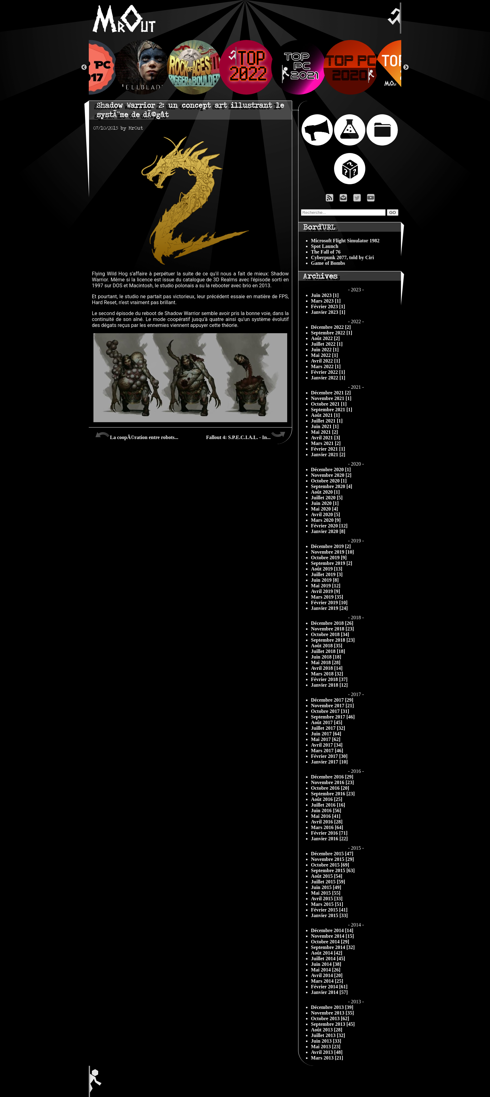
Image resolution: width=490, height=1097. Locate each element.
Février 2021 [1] (328, 449)
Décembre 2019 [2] (331, 546)
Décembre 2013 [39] (332, 1007)
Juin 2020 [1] (325, 503)
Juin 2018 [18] (326, 657)
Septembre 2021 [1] (331, 409)
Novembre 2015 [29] (332, 859)
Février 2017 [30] (329, 756)
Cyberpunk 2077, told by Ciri (342, 257)
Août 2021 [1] (325, 415)
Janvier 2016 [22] (329, 838)
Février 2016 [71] (329, 833)
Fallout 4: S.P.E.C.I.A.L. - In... (246, 435)
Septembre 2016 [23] (333, 793)
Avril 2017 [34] (326, 745)
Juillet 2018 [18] (328, 651)
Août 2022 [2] (325, 338)
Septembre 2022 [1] (331, 332)
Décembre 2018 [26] (332, 623)
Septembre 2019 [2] (331, 563)
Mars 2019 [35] (327, 597)
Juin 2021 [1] (325, 426)
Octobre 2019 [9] (329, 557)
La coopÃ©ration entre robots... (136, 435)
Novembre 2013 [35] (332, 1012)
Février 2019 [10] (329, 602)
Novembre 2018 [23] (332, 628)
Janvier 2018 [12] (329, 685)
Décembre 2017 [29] (332, 700)
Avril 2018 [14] (326, 668)
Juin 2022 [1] (325, 349)
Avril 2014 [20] (326, 975)
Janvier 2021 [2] (328, 454)
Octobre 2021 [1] (329, 404)
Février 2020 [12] (329, 525)
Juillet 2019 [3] (326, 574)
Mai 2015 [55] (325, 893)
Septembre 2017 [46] (333, 716)
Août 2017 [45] (326, 722)
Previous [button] (84, 67)
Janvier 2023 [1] (328, 312)
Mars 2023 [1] (326, 301)
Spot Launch (324, 246)
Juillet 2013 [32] (328, 1035)
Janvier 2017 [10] (329, 761)
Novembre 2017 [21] (332, 705)
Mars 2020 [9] (326, 520)
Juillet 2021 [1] (326, 420)
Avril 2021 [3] (325, 437)
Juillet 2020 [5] (326, 497)
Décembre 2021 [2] (331, 392)
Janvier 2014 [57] (329, 992)
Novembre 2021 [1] (331, 398)
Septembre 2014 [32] (333, 947)
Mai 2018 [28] (325, 662)
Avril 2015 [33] (326, 898)
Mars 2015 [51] (327, 904)
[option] (245, 67)
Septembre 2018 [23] (333, 640)
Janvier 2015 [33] (329, 915)
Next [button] (406, 67)
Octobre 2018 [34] (330, 634)
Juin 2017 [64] (326, 733)
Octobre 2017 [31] (330, 711)
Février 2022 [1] (328, 372)
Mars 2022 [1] (326, 366)
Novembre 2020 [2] (331, 475)
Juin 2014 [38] (326, 964)
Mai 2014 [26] (325, 969)
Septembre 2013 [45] (333, 1024)
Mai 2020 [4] (324, 508)
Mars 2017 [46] (327, 750)
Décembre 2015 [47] (332, 853)
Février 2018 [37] (329, 679)
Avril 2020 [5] (325, 514)
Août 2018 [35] (326, 645)
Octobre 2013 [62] (330, 1018)
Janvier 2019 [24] (329, 608)
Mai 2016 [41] (325, 816)
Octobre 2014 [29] (330, 941)
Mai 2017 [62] (325, 739)
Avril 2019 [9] (325, 591)
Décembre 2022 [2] (331, 327)
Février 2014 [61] (329, 986)
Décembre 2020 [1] (331, 469)
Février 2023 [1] (328, 306)
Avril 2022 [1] (325, 360)
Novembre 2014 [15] (332, 936)
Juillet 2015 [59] (328, 881)
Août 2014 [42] (326, 953)
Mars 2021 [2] (326, 443)
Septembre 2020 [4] (331, 486)
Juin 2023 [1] (325, 295)
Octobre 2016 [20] (330, 788)
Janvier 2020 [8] (328, 531)
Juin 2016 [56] (326, 810)
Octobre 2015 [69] (330, 864)
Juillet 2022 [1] (326, 344)
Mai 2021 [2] (324, 432)
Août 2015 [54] (326, 876)
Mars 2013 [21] (327, 1057)
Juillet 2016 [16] (328, 805)
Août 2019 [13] (326, 568)
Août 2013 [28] (326, 1029)
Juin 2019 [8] (325, 580)
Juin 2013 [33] (326, 1041)
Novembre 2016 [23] (332, 782)
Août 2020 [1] (325, 492)
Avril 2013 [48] (326, 1052)
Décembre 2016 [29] (332, 776)
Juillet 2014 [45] (328, 958)
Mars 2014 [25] (327, 981)
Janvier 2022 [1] (328, 377)
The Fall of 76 (326, 251)
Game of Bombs (328, 263)
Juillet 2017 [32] (328, 728)
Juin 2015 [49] (326, 887)
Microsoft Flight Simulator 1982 (345, 240)
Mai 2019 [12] (325, 585)
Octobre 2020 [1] (329, 480)
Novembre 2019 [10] (332, 552)
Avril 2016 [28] (326, 821)
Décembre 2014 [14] (332, 930)
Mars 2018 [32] (327, 673)
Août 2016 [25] (326, 799)
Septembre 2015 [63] (333, 870)
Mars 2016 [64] (327, 827)
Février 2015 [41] (329, 909)
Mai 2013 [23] (325, 1046)
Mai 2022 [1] (324, 355)
